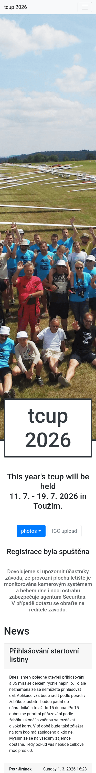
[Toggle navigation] (85, 7)
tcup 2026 (15, 7)
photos (29, 531)
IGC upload (64, 531)
